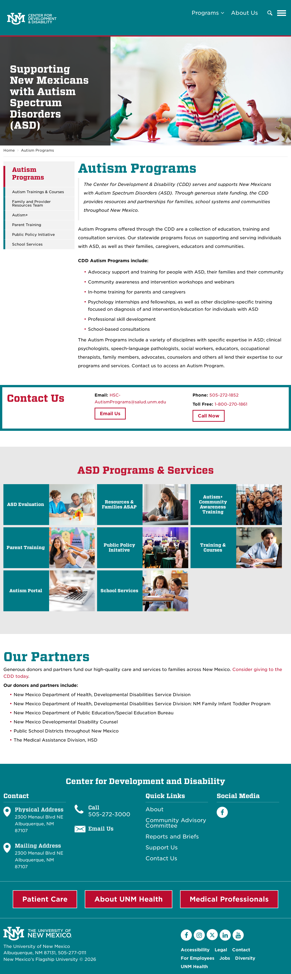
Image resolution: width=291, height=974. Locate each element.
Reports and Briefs (172, 836)
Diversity (245, 958)
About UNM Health (128, 899)
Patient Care (45, 899)
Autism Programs (37, 150)
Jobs (224, 958)
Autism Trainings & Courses (38, 192)
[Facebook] (222, 812)
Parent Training (26, 225)
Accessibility (195, 949)
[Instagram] (199, 935)
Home (9, 150)
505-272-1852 (223, 395)
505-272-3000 (109, 814)
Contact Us (161, 858)
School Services (27, 245)
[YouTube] (238, 935)
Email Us (110, 413)
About (154, 809)
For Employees (197, 958)
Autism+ (20, 215)
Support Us (162, 847)
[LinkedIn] (225, 935)
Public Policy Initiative (33, 235)
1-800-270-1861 (231, 404)
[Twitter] (212, 934)
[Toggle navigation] (281, 12)
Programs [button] (208, 13)
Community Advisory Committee (176, 823)
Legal (221, 949)
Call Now (208, 416)
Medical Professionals (229, 899)
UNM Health (194, 966)
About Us (244, 13)
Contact (241, 949)
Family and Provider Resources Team (31, 203)
